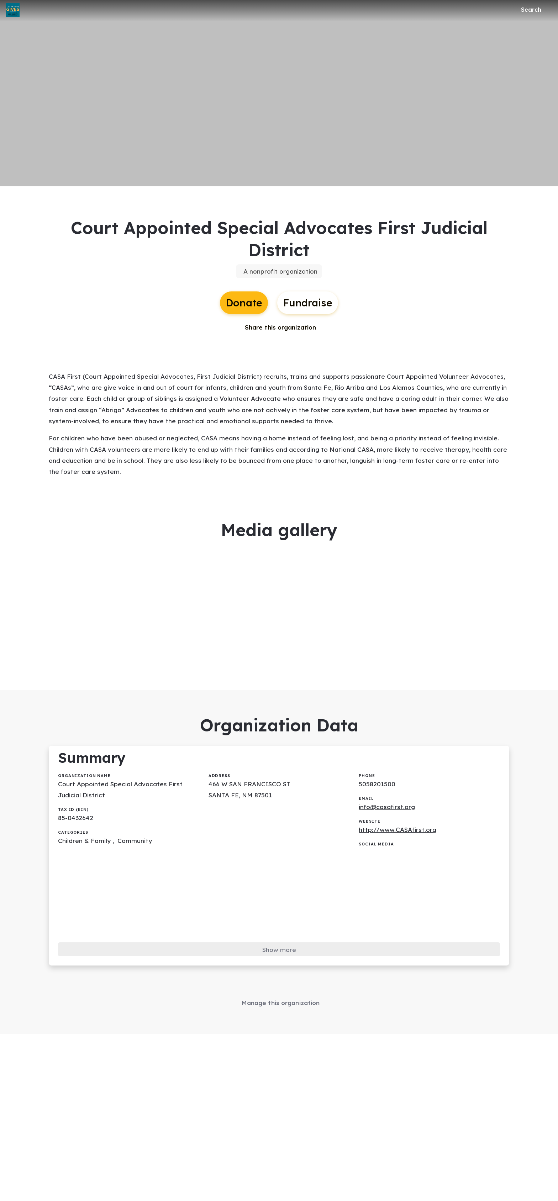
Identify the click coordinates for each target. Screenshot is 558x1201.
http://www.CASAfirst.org (399, 847)
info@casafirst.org (388, 824)
